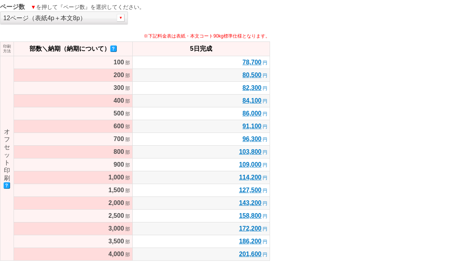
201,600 (250, 254)
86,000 (251, 113)
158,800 (250, 215)
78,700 (251, 62)
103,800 (250, 151)
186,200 (250, 241)
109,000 (250, 164)
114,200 (250, 177)
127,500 (250, 190)
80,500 (251, 75)
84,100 (251, 100)
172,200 (250, 228)
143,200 (250, 203)
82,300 (251, 87)
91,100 (251, 126)
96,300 (251, 139)
